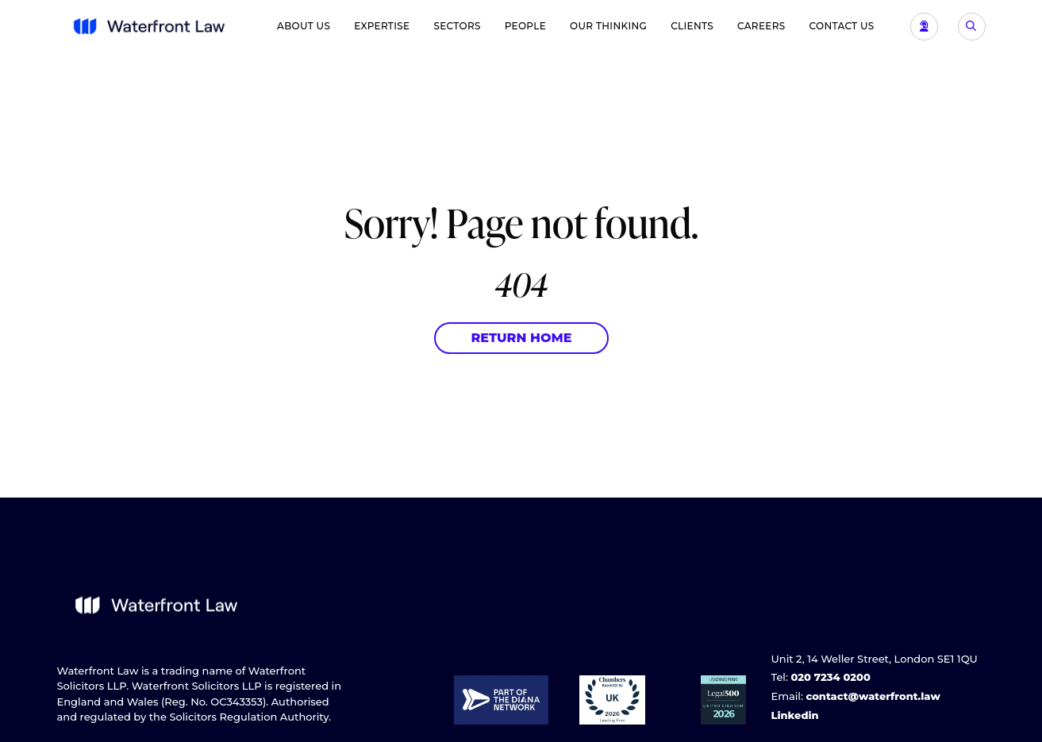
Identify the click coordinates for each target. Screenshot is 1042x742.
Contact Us (842, 26)
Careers (761, 26)
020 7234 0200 (830, 677)
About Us (303, 26)
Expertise (381, 26)
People (525, 26)
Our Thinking (608, 26)
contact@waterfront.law (873, 696)
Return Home (521, 338)
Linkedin (795, 715)
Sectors (456, 26)
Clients (692, 26)
